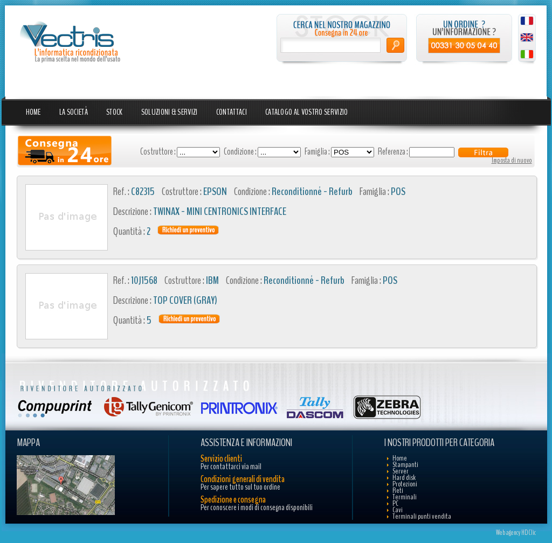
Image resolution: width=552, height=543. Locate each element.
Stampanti (405, 465)
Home (33, 112)
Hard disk (404, 477)
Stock (114, 112)
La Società (73, 112)
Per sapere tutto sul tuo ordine (240, 487)
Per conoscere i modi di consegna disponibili (257, 507)
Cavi (397, 510)
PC (395, 503)
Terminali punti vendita (421, 516)
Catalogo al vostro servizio (306, 112)
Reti (397, 490)
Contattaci (231, 112)
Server (400, 471)
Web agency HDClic (516, 533)
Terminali (404, 497)
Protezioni (404, 484)
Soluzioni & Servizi (169, 112)
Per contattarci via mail (231, 466)
